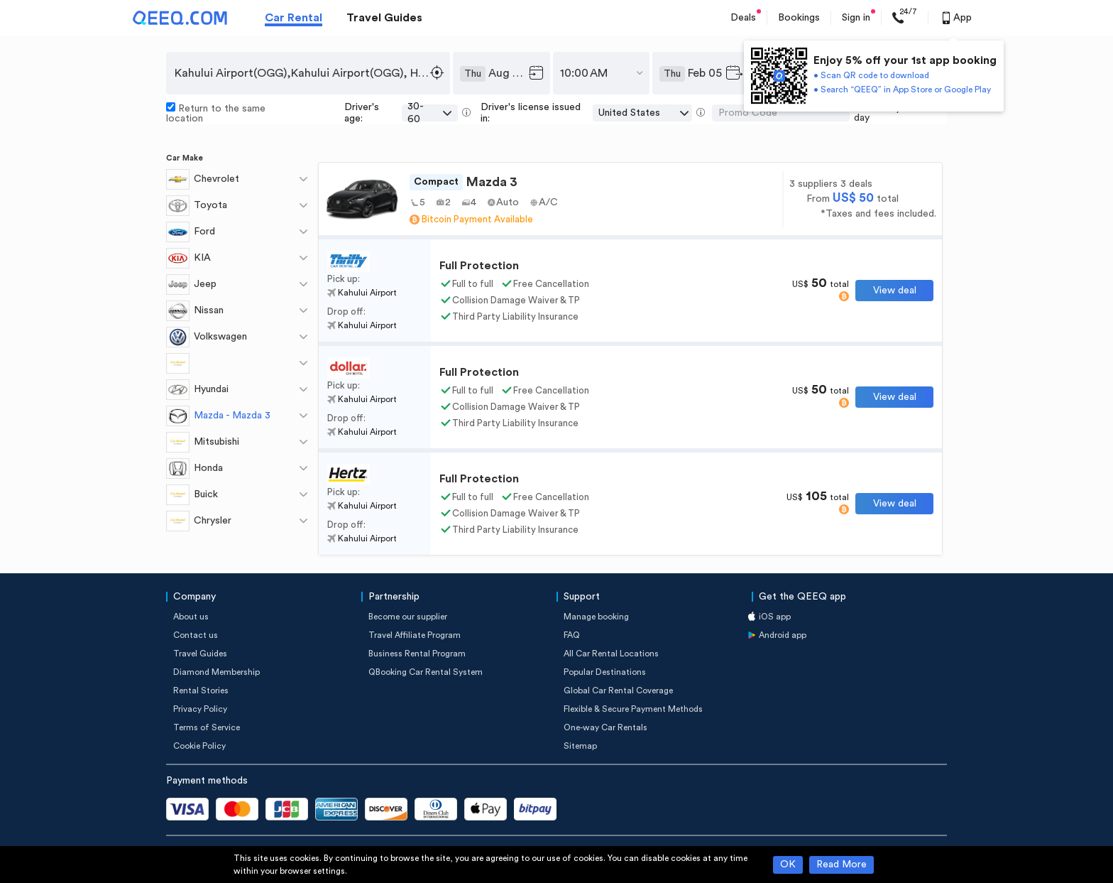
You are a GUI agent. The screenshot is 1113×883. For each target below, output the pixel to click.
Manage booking (596, 616)
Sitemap (580, 746)
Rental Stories (201, 690)
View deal (894, 291)
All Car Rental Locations (611, 653)
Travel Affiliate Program (414, 635)
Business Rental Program (417, 653)
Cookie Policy (199, 746)
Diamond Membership (216, 672)
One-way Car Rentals (605, 727)
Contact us (195, 635)
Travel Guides (384, 17)
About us (191, 616)
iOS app (775, 616)
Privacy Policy (200, 709)
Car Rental (293, 17)
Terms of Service (206, 727)
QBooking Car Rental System (425, 672)
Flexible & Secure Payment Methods (633, 709)
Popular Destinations (605, 672)
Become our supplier (407, 616)
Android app (782, 635)
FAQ (572, 635)
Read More (841, 865)
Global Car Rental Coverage (618, 690)
